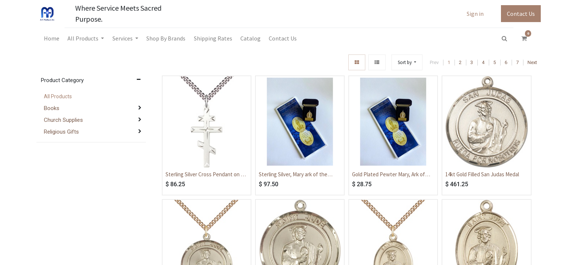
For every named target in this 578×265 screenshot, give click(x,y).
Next (532, 62)
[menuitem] (51, 38)
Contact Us (521, 13)
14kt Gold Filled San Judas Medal (482, 174)
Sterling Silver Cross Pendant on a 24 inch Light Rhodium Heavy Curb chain (205, 175)
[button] (406, 62)
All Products (58, 96)
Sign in (475, 13)
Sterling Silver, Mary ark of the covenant (293, 175)
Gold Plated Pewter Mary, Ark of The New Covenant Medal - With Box (389, 175)
